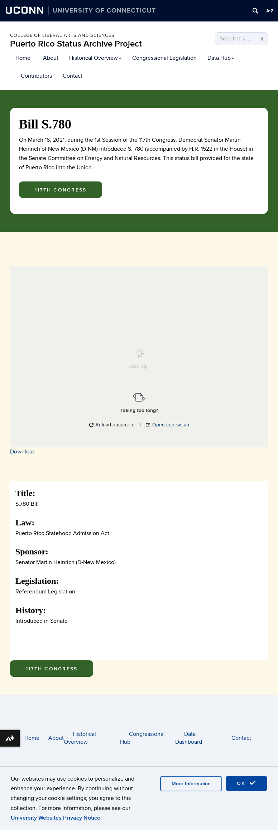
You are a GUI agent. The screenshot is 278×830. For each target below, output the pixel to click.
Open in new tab (167, 425)
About (50, 58)
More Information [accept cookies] (191, 784)
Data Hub (220, 58)
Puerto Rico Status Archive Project (76, 44)
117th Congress (60, 190)
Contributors (36, 75)
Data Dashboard (188, 738)
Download (22, 451)
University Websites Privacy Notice (55, 817)
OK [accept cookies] (246, 783)
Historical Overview (95, 58)
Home (22, 58)
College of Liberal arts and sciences (62, 35)
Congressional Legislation (164, 58)
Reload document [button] (112, 425)
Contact (72, 75)
